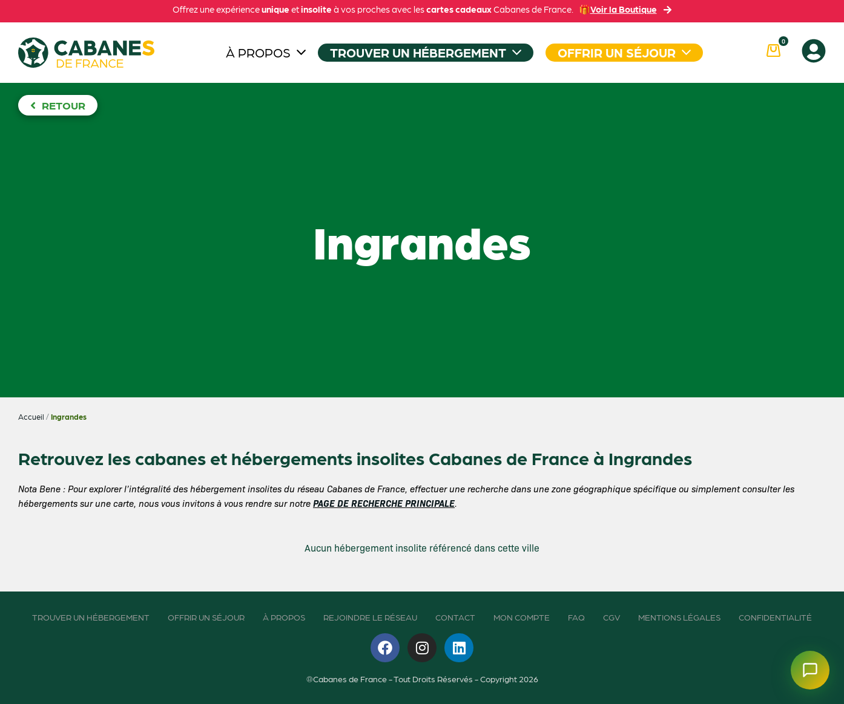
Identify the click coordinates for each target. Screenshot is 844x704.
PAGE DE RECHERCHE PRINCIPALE (384, 503)
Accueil (31, 416)
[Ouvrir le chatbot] (810, 670)
